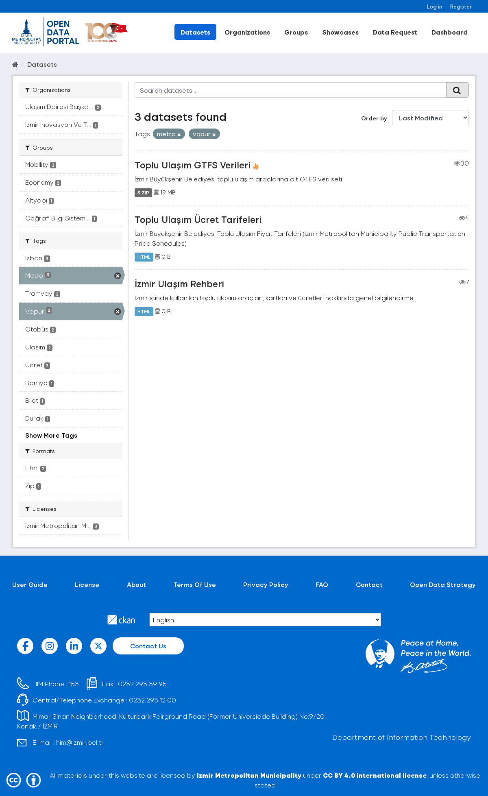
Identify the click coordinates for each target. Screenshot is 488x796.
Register (461, 6)
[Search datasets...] (291, 90)
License (87, 584)
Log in (434, 6)
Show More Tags (51, 435)
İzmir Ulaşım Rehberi (179, 283)
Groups (296, 32)
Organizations (247, 32)
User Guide (30, 584)
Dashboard (449, 32)
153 (74, 683)
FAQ (322, 584)
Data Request (395, 32)
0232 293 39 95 (142, 683)
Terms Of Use (194, 584)
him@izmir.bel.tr (80, 742)
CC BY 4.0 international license (375, 775)
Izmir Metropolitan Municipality (249, 775)
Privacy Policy (265, 584)
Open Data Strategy (443, 584)
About (136, 584)
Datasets (195, 32)
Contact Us (148, 645)
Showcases (340, 32)
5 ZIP (143, 192)
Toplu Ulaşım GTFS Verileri (193, 165)
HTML (143, 256)
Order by (374, 118)
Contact (369, 584)
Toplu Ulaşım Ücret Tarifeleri (198, 219)
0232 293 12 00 (152, 700)
